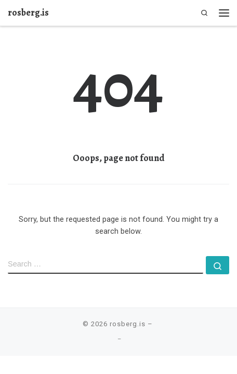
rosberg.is (128, 324)
